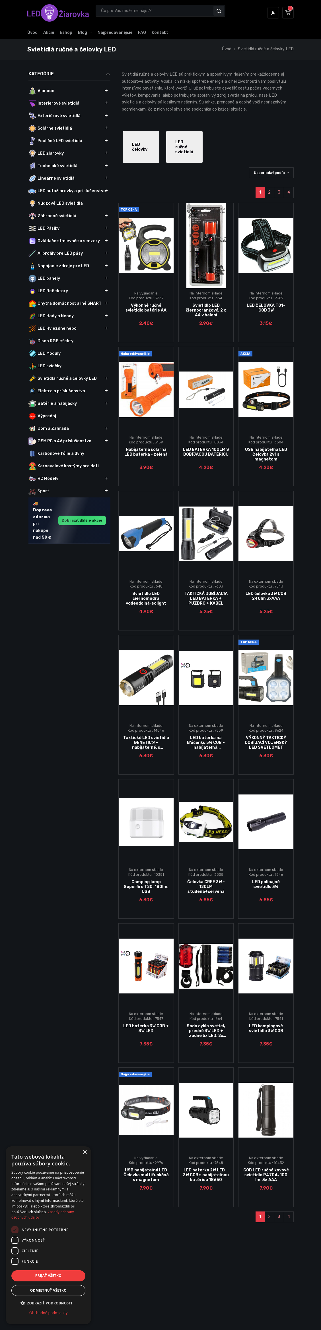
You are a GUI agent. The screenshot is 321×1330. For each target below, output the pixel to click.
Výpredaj (42, 416)
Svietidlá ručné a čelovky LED (266, 49)
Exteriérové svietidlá (54, 116)
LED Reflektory (48, 291)
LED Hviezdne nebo (52, 329)
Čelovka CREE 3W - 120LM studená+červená (206, 886)
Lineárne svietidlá (51, 178)
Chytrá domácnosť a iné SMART (65, 304)
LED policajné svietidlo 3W (266, 884)
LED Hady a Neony (51, 316)
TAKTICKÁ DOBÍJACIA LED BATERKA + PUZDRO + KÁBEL (206, 598)
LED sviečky (44, 366)
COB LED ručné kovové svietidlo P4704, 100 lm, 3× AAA (266, 1175)
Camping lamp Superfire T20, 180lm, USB (146, 886)
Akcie (48, 32)
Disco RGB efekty (50, 341)
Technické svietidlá (52, 166)
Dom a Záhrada (48, 429)
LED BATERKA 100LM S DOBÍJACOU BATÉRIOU (206, 452)
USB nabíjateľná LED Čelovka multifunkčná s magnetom (146, 1175)
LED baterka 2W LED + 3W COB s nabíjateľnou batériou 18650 (206, 1175)
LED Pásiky (43, 229)
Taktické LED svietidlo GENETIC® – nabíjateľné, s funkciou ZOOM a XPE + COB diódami (146, 747)
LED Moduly (44, 354)
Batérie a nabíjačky (52, 404)
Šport (38, 491)
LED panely (44, 279)
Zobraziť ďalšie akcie (82, 520)
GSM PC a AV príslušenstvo (59, 441)
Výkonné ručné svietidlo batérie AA (145, 308)
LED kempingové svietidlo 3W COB (266, 1028)
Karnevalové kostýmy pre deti (63, 466)
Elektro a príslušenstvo (56, 391)
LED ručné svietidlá (184, 147)
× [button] (85, 1152)
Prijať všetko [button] (48, 1275)
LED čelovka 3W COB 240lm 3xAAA (266, 596)
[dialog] (48, 1235)
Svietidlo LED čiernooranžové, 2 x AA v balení (206, 310)
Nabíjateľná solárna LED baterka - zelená (146, 452)
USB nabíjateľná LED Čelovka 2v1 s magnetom (266, 454)
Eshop (66, 32)
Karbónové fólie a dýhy (56, 454)
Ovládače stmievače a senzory (64, 241)
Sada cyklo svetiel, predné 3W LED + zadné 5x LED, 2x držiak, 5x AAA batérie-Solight (206, 1036)
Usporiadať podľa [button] (269, 173)
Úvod (32, 32)
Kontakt (160, 32)
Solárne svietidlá (50, 128)
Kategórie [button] (69, 73)
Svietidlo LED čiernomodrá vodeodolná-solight (146, 598)
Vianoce (41, 91)
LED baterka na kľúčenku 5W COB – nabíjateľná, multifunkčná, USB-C (206, 745)
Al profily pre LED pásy (55, 254)
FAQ (142, 32)
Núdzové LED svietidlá (55, 204)
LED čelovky (139, 147)
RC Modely (43, 479)
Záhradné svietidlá (52, 216)
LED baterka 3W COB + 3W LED (146, 1028)
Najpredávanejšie (115, 32)
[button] (273, 12)
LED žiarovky (46, 153)
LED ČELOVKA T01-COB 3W (266, 308)
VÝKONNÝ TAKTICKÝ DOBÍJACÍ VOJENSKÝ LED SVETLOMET (266, 742)
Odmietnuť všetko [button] (48, 1290)
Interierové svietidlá (53, 103)
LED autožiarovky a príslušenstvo (67, 191)
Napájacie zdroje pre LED (58, 266)
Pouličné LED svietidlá (55, 141)
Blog (82, 32)
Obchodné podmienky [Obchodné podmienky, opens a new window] (48, 1312)
